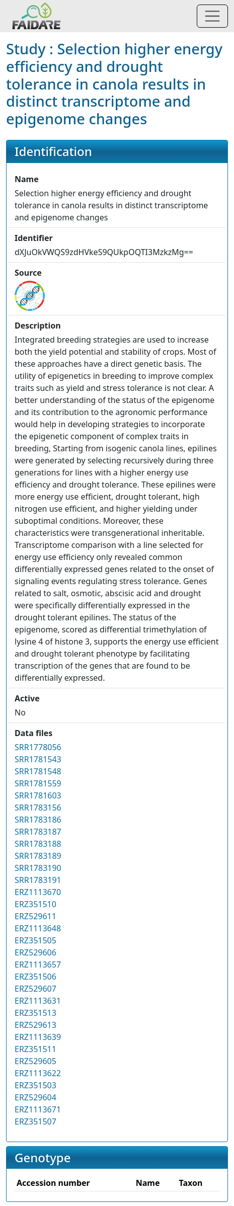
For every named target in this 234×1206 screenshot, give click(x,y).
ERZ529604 (35, 1097)
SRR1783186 (38, 819)
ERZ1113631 (38, 1000)
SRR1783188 (38, 843)
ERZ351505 (35, 940)
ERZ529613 (35, 1024)
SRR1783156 (38, 807)
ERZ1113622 (38, 1073)
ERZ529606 (35, 952)
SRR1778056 (38, 747)
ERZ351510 (35, 904)
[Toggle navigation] (212, 16)
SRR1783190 (38, 867)
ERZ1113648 (38, 928)
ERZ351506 (35, 976)
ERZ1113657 (38, 964)
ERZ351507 (35, 1121)
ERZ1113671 (38, 1109)
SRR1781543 (38, 759)
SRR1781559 (38, 783)
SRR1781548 (38, 771)
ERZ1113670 (38, 892)
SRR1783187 (38, 831)
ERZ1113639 (38, 1036)
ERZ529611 (35, 916)
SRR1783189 (38, 855)
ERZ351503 (35, 1085)
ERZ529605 (35, 1061)
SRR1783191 (38, 880)
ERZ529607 (35, 988)
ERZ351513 (35, 1012)
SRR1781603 (38, 795)
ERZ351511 (35, 1049)
